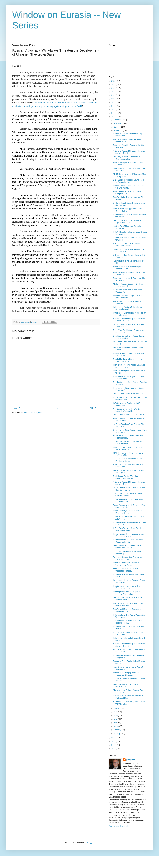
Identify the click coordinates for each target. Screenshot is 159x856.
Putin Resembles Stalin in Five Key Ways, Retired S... (127, 448)
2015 (113, 738)
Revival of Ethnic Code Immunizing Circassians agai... (127, 135)
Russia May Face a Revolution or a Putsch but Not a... (127, 360)
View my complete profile (119, 826)
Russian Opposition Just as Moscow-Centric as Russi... (128, 541)
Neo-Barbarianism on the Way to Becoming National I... (126, 410)
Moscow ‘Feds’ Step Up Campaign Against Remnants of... (127, 221)
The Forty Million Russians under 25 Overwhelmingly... (127, 158)
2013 (113, 745)
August (117, 708)
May (116, 719)
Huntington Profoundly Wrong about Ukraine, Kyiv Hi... (127, 291)
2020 (113, 102)
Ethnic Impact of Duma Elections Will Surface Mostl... (128, 437)
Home (56, 408)
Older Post (94, 408)
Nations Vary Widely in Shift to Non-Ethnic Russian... (127, 442)
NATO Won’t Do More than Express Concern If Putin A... (127, 494)
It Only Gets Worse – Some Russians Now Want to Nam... (128, 529)
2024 (113, 88)
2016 (113, 117)
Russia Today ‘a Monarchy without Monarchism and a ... (127, 587)
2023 (113, 92)
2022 (113, 95)
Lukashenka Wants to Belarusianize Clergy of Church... (127, 308)
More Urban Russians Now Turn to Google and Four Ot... (127, 546)
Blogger (90, 842)
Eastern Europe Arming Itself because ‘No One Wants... (128, 187)
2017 (113, 113)
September (118, 130)
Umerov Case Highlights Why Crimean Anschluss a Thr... (128, 633)
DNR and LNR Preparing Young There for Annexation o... (128, 181)
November (118, 123)
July (115, 712)
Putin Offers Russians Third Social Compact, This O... (127, 192)
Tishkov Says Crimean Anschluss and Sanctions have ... (128, 325)
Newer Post (17, 408)
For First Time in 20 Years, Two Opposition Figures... (125, 570)
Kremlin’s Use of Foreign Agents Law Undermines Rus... (128, 604)
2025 (113, 84)
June (116, 715)
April (116, 723)
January (117, 733)
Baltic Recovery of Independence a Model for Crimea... (127, 512)
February (117, 730)
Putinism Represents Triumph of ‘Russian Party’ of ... (126, 564)
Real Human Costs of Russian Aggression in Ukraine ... (125, 477)
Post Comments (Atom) (33, 413)
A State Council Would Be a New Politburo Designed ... (126, 245)
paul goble (130, 760)
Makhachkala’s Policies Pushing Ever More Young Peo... (128, 691)
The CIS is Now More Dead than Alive (128, 415)
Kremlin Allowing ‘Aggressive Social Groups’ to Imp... (127, 210)
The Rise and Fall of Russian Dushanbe (129, 394)
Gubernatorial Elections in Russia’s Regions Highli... (127, 622)
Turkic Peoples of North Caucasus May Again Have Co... (129, 506)
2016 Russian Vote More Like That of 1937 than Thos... (128, 454)
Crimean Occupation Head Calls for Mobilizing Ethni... (127, 460)
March (116, 726)
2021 (113, 99)
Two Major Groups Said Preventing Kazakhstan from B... (127, 558)
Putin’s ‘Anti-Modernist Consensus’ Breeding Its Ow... (127, 610)
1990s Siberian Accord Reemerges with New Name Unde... (129, 489)
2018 (113, 109)
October (117, 127)
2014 (113, 741)
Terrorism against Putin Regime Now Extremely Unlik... (128, 500)
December (118, 120)
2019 (113, 106)
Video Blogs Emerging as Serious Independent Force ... (127, 674)
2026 (113, 81)
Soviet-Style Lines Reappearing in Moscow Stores (127, 268)
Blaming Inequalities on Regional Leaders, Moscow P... (126, 593)
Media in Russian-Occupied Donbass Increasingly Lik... (128, 285)
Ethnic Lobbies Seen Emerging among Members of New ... (128, 535)
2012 (113, 749)
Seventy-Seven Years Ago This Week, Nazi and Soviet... (128, 297)
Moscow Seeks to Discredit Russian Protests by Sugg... (127, 598)
